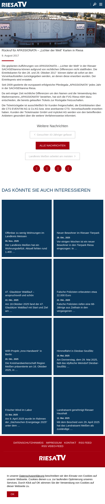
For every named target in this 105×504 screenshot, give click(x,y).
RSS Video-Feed (52, 446)
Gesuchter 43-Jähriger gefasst (54, 134)
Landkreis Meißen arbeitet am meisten (51, 156)
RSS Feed (85, 442)
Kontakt (70, 442)
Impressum (54, 442)
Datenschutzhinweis (28, 442)
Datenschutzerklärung (31, 475)
